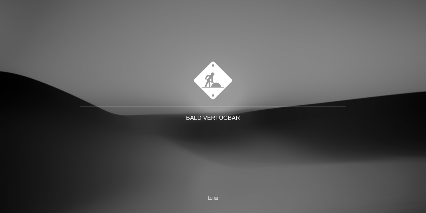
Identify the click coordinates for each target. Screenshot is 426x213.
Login (213, 197)
